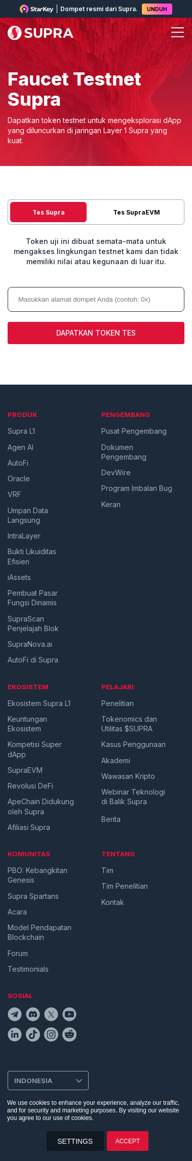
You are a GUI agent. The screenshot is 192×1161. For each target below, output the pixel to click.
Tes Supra (48, 212)
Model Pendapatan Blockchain (39, 932)
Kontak (112, 902)
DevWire (116, 472)
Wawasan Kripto (128, 776)
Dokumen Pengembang (123, 452)
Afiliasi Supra (29, 827)
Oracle (19, 478)
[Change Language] (48, 1080)
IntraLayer (24, 535)
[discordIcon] (33, 1015)
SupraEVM (25, 770)
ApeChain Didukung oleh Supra (41, 806)
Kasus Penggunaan (133, 744)
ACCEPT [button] (128, 1141)
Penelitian (117, 703)
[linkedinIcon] (15, 1036)
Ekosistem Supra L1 (39, 703)
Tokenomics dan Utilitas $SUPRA (129, 724)
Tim (107, 870)
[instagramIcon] (51, 1036)
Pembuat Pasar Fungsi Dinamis (33, 598)
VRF (14, 494)
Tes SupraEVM (136, 212)
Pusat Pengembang (134, 431)
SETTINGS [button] (75, 1141)
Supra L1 (21, 431)
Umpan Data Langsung (28, 515)
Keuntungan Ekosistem (27, 724)
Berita (111, 819)
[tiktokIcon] (33, 1036)
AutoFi (18, 463)
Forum (18, 953)
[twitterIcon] (51, 1015)
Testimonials (28, 969)
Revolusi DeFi (30, 785)
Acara (17, 911)
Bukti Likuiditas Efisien (32, 556)
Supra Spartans (33, 896)
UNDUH (157, 9)
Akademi (115, 760)
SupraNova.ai (30, 644)
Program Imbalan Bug (136, 488)
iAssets (19, 577)
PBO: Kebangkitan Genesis (37, 875)
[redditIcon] (69, 1036)
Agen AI (20, 447)
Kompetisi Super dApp (35, 749)
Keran (111, 504)
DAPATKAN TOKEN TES (96, 332)
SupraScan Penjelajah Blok (33, 623)
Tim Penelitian (124, 886)
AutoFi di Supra (33, 659)
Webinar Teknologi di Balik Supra (133, 796)
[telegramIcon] (15, 1015)
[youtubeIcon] (69, 1015)
